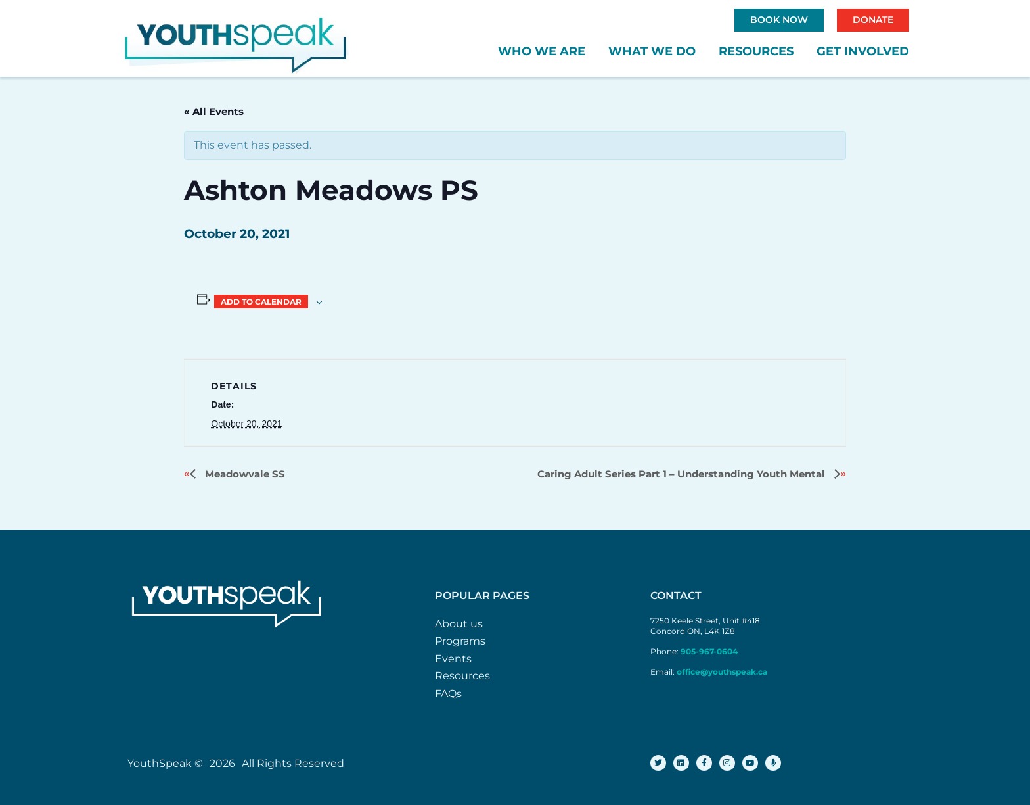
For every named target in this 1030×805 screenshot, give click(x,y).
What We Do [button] (652, 51)
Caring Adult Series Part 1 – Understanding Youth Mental (682, 474)
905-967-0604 (710, 651)
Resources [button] (756, 51)
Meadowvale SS (243, 474)
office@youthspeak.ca (722, 672)
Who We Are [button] (541, 51)
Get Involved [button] (863, 51)
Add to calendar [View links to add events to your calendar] (261, 301)
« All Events (214, 111)
